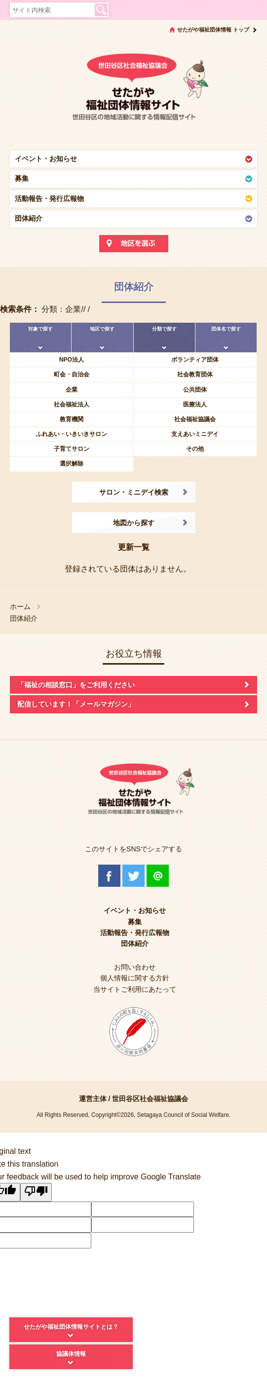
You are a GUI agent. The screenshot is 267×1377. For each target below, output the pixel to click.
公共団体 (195, 389)
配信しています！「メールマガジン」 (76, 704)
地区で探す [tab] (102, 329)
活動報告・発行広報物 (49, 198)
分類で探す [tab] (164, 329)
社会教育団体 (195, 374)
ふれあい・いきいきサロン (71, 434)
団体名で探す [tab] (226, 329)
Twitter (133, 876)
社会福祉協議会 (195, 419)
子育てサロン (71, 448)
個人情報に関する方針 (134, 978)
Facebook (109, 876)
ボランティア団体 (195, 359)
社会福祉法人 (71, 404)
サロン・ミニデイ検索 (133, 492)
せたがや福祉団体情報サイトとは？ (71, 1326)
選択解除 (71, 463)
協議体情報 (71, 1353)
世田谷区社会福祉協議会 (150, 1099)
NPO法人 (71, 359)
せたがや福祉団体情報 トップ (213, 30)
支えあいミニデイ (195, 434)
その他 (195, 448)
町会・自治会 (71, 374)
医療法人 (195, 404)
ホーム (20, 606)
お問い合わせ (134, 967)
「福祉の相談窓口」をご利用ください (76, 685)
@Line (158, 876)
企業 (71, 389)
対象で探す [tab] (40, 329)
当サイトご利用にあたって (134, 989)
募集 (22, 178)
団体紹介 (28, 218)
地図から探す (133, 523)
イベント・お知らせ (46, 159)
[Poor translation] (36, 1192)
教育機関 (71, 419)
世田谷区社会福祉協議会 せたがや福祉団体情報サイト (133, 91)
